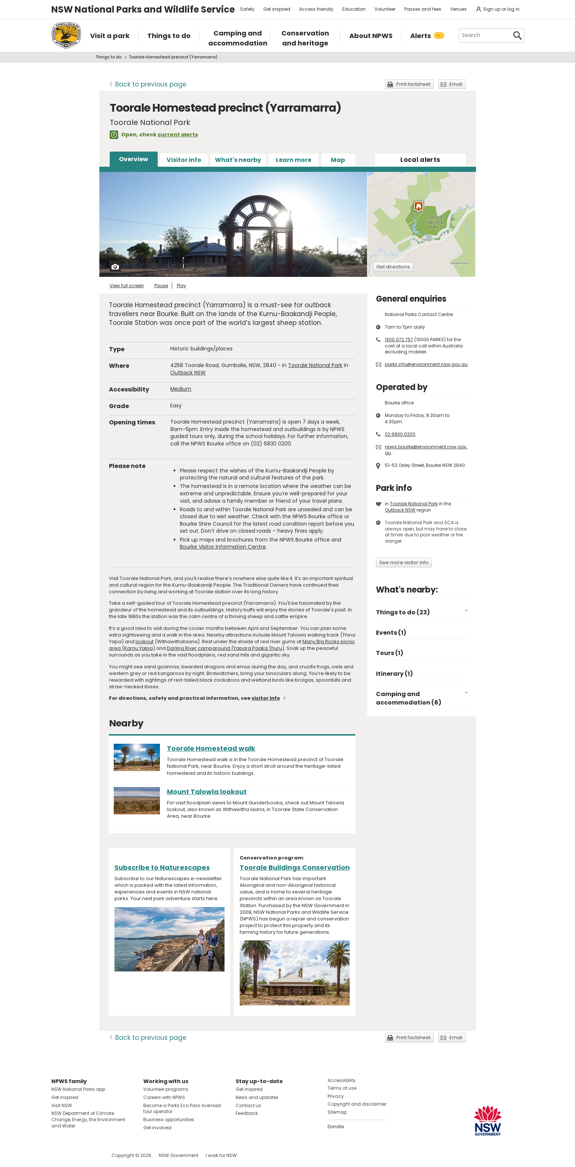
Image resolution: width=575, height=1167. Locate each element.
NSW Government (178, 1155)
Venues (458, 9)
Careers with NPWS (164, 1097)
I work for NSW (221, 1155)
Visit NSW (61, 1105)
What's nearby (238, 160)
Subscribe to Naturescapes (162, 867)
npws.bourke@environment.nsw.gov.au (426, 450)
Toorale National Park (315, 365)
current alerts (178, 134)
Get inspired (276, 9)
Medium (180, 389)
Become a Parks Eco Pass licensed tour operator (182, 1108)
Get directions (393, 266)
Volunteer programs (165, 1089)
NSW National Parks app (78, 1089)
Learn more (293, 160)
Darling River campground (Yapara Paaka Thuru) (225, 648)
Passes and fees (422, 9)
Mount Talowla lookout (207, 791)
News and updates (257, 1097)
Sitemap (337, 1112)
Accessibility (342, 1080)
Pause (161, 285)
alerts (420, 159)
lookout (145, 641)
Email (455, 84)
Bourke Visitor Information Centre (223, 546)
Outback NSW (188, 372)
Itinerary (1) (394, 673)
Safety (247, 9)
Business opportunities (168, 1119)
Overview (133, 159)
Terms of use (342, 1088)
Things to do (108, 57)
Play (181, 285)
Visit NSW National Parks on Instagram (74, 1155)
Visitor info (184, 160)
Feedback (247, 1113)
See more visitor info (403, 562)
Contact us (248, 1105)
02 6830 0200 (400, 434)
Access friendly (316, 9)
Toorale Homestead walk (211, 748)
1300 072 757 (399, 339)
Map (338, 160)
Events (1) (391, 632)
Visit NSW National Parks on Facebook (58, 1155)
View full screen (127, 285)
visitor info (265, 698)
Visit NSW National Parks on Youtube (90, 1155)
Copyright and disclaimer (357, 1104)
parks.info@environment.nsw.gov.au (426, 364)
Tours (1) (389, 653)
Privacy (336, 1096)
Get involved (157, 1127)
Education (354, 9)
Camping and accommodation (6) (408, 698)
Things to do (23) (403, 612)
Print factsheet (413, 84)
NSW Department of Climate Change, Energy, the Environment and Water (88, 1119)
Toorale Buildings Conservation (295, 867)
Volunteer (385, 9)
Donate (336, 1126)
